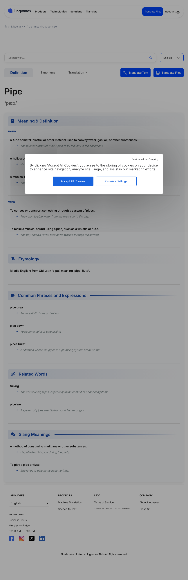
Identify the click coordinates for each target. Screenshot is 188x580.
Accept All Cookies (73, 181)
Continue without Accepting (145, 159)
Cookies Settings (116, 181)
